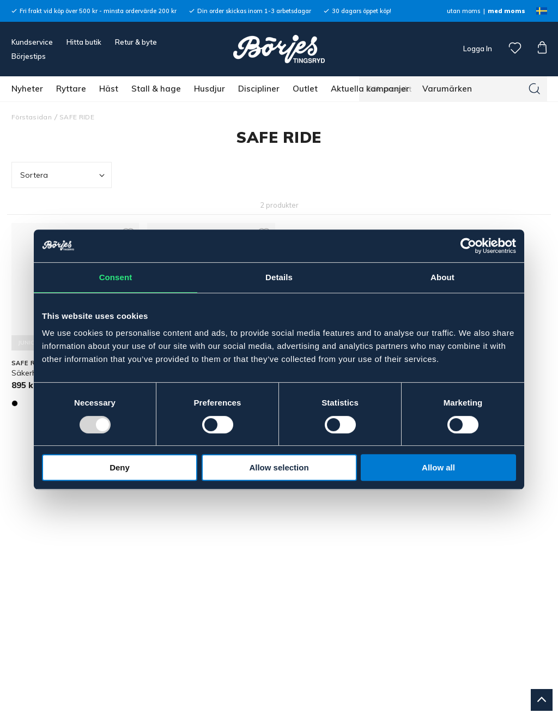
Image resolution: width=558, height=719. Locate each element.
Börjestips (28, 56)
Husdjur (209, 88)
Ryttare (71, 88)
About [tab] (442, 277)
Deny (120, 467)
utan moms (463, 11)
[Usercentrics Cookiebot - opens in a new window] (468, 246)
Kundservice (32, 42)
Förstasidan (31, 117)
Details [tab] (279, 277)
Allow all (438, 467)
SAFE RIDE (76, 117)
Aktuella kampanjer (370, 88)
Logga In (476, 48)
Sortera (63, 175)
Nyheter (27, 88)
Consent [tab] (115, 277)
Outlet (305, 88)
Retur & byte (136, 42)
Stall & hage (156, 88)
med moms (506, 11)
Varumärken (447, 88)
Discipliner (259, 88)
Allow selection (278, 467)
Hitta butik (83, 42)
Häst (108, 88)
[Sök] (534, 88)
